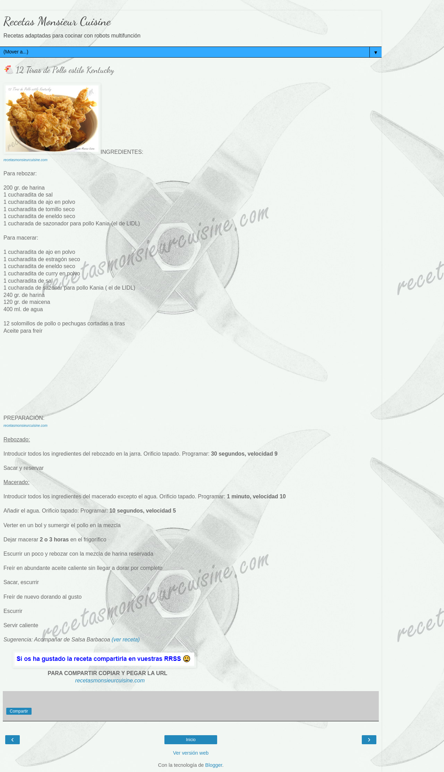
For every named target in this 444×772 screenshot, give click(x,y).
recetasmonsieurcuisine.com (25, 160)
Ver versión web (190, 753)
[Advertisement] (190, 367)
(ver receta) (126, 639)
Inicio (191, 739)
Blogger (213, 765)
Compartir (19, 711)
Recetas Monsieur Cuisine (57, 21)
